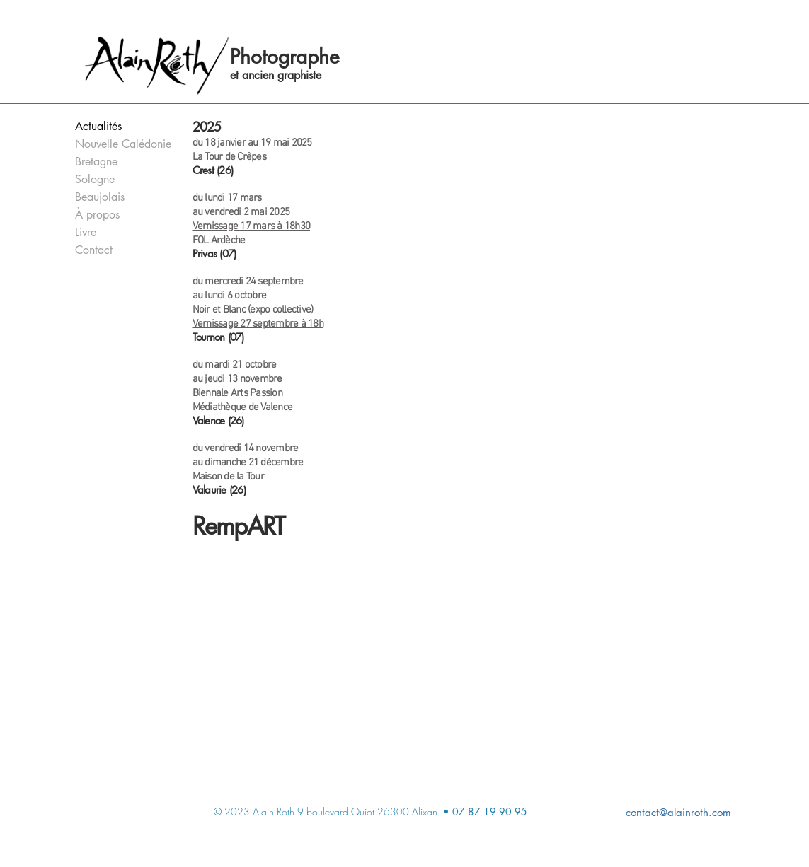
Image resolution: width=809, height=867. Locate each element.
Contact (94, 250)
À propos (97, 214)
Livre (85, 232)
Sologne (95, 179)
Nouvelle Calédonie (118, 143)
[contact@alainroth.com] (603, 812)
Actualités (98, 126)
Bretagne (96, 161)
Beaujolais (100, 197)
